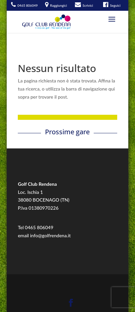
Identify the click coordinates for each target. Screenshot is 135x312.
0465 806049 (39, 227)
